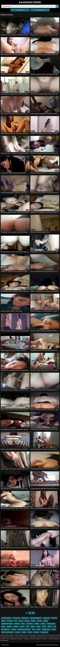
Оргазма (16, 626)
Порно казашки (5, 645)
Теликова (16, 624)
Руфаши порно (46, 629)
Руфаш (38, 626)
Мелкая (21, 621)
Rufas (33, 629)
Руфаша (43, 624)
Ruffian (44, 626)
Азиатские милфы (6, 618)
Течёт (27, 626)
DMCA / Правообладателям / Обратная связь (48, 645)
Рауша (23, 624)
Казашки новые (51, 624)
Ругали (54, 629)
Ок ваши (27, 621)
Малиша (37, 624)
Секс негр (17, 632)
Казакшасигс (46, 618)
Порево (24, 632)
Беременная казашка (7, 624)
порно (30, 2)
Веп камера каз (6, 629)
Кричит (33, 626)
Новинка (45, 621)
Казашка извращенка (35, 618)
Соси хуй (39, 621)
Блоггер (30, 632)
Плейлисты (20, 10)
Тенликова (10, 621)
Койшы (3, 621)
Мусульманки (16, 618)
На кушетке (29, 624)
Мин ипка (54, 618)
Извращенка (25, 618)
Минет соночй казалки (7, 632)
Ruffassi (50, 626)
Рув (55, 626)
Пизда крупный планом (24, 629)
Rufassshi (36, 632)
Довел (3, 626)
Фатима (33, 621)
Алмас (38, 629)
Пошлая (22, 626)
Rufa (16, 621)
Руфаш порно (44, 632)
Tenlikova (13, 629)
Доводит (9, 626)
